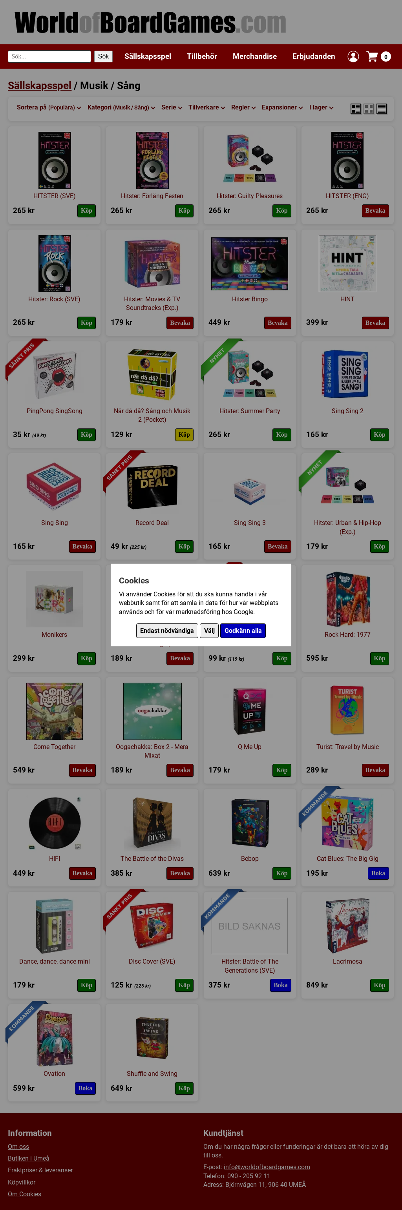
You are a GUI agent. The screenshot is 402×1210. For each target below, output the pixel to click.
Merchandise (255, 56)
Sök (103, 56)
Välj (209, 630)
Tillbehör (202, 56)
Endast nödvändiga (167, 630)
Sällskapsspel (147, 56)
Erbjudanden (313, 56)
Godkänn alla (243, 630)
